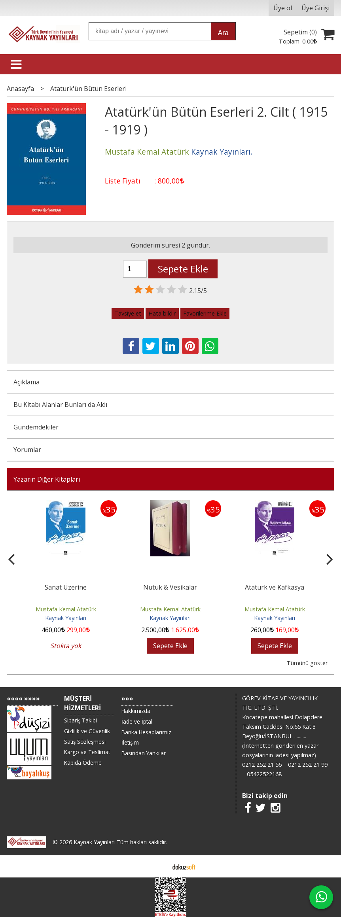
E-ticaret (158, 866)
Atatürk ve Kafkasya (274, 587)
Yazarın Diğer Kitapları (46, 479)
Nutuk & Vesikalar (170, 587)
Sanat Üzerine (66, 587)
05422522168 (264, 774)
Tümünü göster (307, 663)
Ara (223, 33)
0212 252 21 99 (308, 764)
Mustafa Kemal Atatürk (66, 609)
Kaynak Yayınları (65, 618)
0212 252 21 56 (262, 764)
